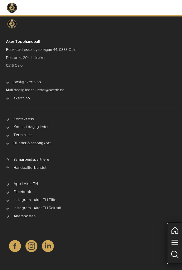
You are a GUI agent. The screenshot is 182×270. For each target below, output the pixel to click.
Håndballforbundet (26, 167)
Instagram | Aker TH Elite (31, 200)
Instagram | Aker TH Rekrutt (33, 208)
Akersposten (21, 216)
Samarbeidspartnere (27, 159)
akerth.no (18, 98)
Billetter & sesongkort (28, 143)
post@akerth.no (23, 82)
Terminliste (19, 135)
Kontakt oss (20, 119)
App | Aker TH (22, 184)
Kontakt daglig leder (27, 127)
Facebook (18, 192)
